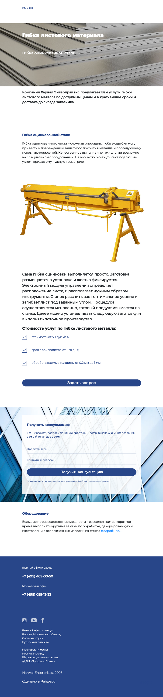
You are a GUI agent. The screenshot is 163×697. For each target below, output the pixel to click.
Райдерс (48, 681)
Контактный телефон (40, 460)
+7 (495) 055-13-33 (36, 594)
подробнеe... (111, 531)
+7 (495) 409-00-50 (37, 576)
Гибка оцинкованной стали (48, 53)
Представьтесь (36, 449)
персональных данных (98, 481)
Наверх (144, 682)
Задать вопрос (81, 383)
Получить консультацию (81, 472)
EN (24, 8)
